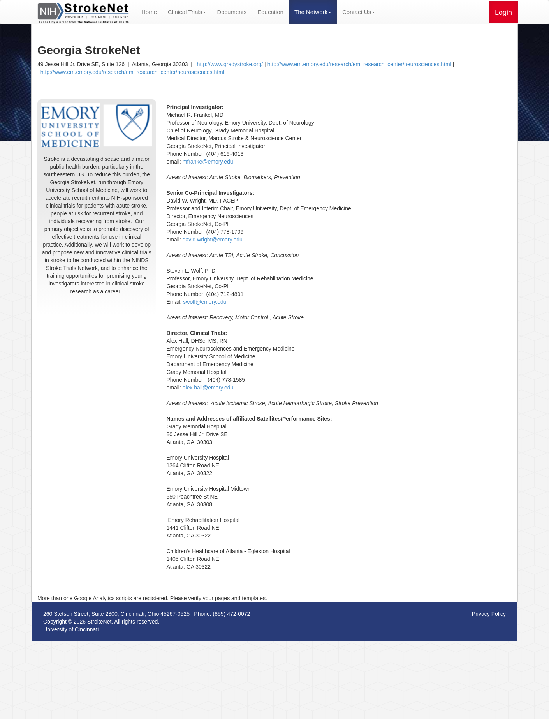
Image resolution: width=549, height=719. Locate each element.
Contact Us (358, 12)
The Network (312, 12)
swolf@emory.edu (204, 302)
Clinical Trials (187, 12)
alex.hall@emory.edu (208, 387)
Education (270, 12)
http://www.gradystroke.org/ (228, 64)
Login (503, 12)
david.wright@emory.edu (213, 239)
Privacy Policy (489, 614)
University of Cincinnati (71, 629)
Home (149, 12)
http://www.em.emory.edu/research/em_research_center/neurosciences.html (359, 64)
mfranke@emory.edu (208, 162)
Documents (231, 12)
